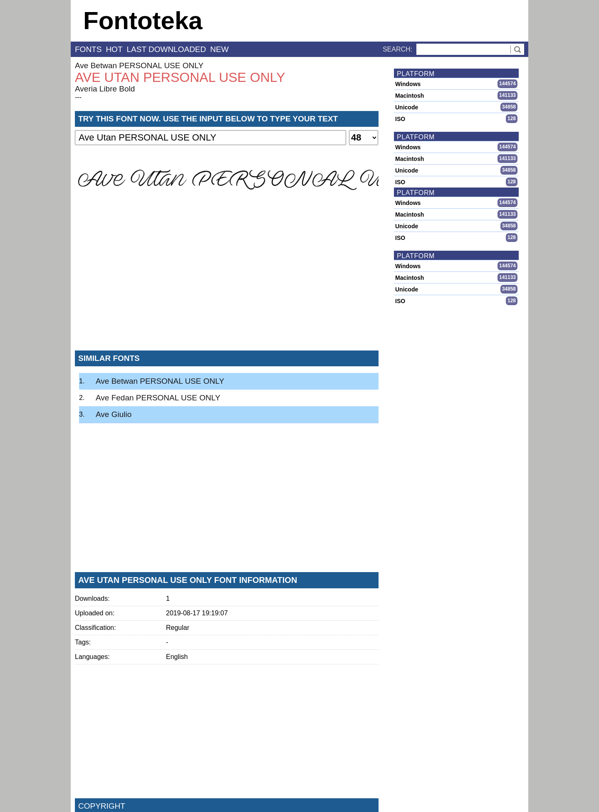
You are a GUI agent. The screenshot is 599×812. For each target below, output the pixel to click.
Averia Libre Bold (105, 88)
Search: (397, 49)
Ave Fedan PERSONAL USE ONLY (158, 397)
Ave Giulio (113, 414)
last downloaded (166, 49)
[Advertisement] (227, 282)
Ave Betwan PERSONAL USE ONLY (139, 65)
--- (78, 97)
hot (114, 49)
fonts (88, 49)
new (219, 49)
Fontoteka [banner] (143, 21)
